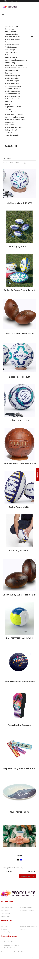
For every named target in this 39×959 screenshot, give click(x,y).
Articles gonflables (11, 78)
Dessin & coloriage (11, 70)
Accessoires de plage (12, 76)
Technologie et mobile (13, 99)
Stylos (7, 55)
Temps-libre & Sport (12, 81)
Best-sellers (9, 29)
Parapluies (8, 109)
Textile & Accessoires (12, 47)
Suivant (32, 871)
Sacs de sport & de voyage (14, 117)
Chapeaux (8, 73)
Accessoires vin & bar (12, 96)
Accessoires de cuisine (13, 94)
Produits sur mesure (12, 37)
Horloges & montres (12, 130)
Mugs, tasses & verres (13, 107)
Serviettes (8, 101)
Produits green (10, 32)
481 (11, 871)
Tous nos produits (11, 26)
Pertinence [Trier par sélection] (19, 158)
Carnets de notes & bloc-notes (16, 68)
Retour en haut (27, 876)
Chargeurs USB (10, 122)
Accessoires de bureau (13, 127)
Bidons (7, 104)
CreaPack (8, 133)
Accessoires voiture (12, 83)
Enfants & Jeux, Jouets (13, 52)
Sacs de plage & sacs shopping (16, 60)
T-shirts (7, 42)
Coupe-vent (9, 125)
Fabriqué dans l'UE (11, 34)
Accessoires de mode (12, 39)
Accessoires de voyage (13, 86)
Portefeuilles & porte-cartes (15, 120)
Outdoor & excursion (12, 89)
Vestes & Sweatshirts (12, 45)
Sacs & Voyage (10, 50)
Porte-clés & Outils (11, 135)
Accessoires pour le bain (13, 114)
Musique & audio (11, 112)
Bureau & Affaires (11, 57)
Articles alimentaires (12, 91)
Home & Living (10, 63)
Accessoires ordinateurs (14, 65)
